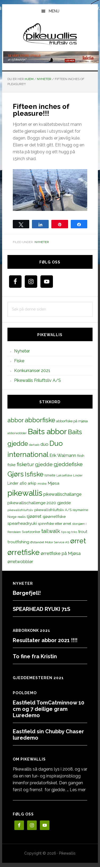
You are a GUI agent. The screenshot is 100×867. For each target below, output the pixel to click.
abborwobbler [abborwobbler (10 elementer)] (17, 433)
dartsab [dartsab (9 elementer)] (34, 444)
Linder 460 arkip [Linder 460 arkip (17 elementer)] (21, 483)
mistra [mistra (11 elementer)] (42, 483)
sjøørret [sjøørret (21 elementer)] (34, 516)
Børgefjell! (27, 593)
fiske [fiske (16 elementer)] (11, 465)
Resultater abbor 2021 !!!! (45, 640)
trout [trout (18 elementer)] (82, 531)
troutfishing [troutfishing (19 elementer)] (18, 542)
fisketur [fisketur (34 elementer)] (25, 464)
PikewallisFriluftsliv (50, 35)
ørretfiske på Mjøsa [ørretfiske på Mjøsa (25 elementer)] (61, 553)
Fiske (19, 360)
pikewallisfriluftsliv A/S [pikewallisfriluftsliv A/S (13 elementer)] (53, 510)
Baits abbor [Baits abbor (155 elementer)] (47, 431)
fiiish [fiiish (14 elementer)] (80, 455)
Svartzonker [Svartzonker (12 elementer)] (31, 532)
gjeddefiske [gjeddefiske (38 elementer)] (68, 464)
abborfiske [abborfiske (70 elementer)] (40, 420)
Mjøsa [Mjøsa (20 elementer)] (53, 483)
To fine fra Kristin (35, 656)
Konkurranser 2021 (32, 370)
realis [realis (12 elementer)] (22, 517)
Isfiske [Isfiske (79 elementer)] (34, 474)
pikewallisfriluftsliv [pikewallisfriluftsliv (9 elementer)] (20, 510)
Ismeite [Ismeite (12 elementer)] (49, 475)
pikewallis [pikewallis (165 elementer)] (24, 493)
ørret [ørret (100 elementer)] (78, 541)
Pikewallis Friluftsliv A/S (37, 380)
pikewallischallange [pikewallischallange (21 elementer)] (62, 494)
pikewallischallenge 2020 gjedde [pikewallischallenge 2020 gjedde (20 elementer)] (39, 502)
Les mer (78, 789)
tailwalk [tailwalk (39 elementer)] (50, 531)
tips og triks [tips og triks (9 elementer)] (69, 532)
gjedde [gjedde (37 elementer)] (44, 464)
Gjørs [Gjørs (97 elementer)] (15, 474)
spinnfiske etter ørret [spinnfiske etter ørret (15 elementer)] (54, 523)
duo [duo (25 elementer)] (44, 444)
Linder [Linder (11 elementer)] (77, 475)
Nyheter (42, 242)
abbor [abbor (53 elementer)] (15, 420)
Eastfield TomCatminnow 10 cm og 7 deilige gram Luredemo (48, 708)
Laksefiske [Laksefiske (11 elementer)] (64, 475)
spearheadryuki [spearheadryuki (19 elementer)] (22, 523)
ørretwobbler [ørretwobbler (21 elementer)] (20, 561)
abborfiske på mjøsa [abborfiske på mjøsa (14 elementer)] (72, 421)
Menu (54, 11)
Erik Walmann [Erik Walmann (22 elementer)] (62, 455)
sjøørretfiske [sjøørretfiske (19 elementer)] (54, 516)
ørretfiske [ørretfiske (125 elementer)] (23, 552)
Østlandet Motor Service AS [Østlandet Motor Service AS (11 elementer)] (49, 542)
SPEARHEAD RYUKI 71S (41, 609)
